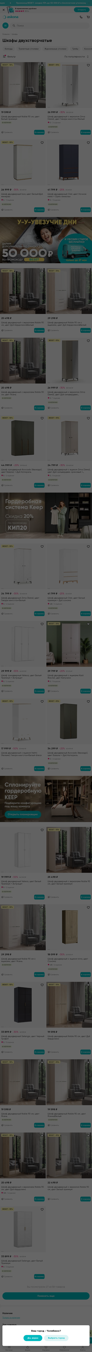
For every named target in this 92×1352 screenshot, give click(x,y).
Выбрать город (56, 1338)
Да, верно (32, 1338)
